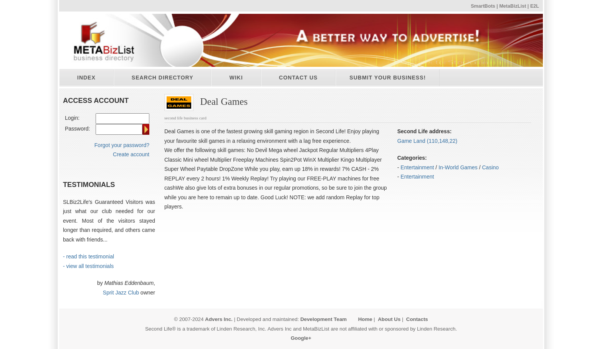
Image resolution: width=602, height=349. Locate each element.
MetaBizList (512, 6)
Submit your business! (387, 77)
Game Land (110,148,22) (427, 141)
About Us (389, 319)
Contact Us (298, 77)
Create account (131, 154)
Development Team (323, 319)
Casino (490, 167)
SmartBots (483, 6)
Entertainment (417, 167)
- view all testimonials (88, 266)
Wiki (236, 77)
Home (365, 319)
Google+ (301, 338)
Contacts (417, 319)
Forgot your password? (121, 145)
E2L (534, 6)
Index (86, 77)
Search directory (163, 77)
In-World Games (458, 167)
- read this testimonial (88, 256)
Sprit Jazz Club (121, 292)
